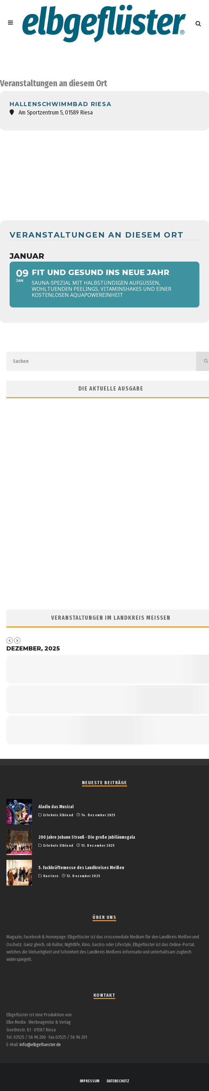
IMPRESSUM (90, 1081)
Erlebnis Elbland (58, 815)
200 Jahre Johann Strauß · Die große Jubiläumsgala (86, 837)
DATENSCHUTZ (118, 1081)
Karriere (51, 876)
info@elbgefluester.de (40, 1044)
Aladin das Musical (56, 807)
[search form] (101, 361)
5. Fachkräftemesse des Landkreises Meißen (81, 867)
